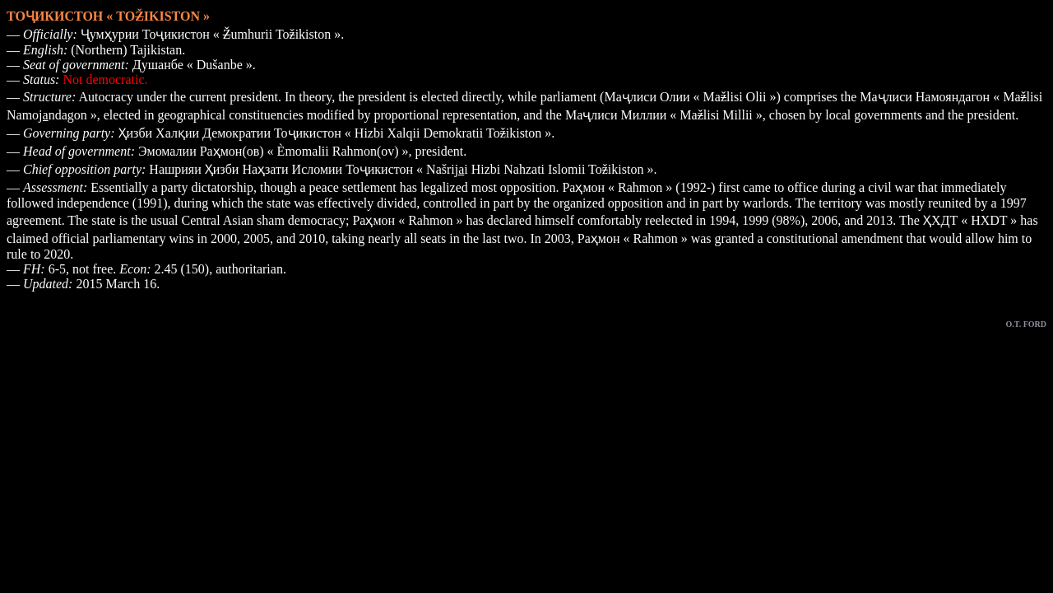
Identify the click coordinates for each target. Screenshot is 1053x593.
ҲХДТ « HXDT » (970, 220)
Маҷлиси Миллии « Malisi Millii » (664, 115)
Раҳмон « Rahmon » (617, 187)
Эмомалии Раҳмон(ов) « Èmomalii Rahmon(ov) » (273, 151)
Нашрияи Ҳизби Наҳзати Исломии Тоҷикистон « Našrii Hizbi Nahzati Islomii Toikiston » (401, 169)
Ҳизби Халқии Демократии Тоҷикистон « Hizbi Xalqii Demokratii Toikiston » (335, 133)
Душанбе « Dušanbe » (192, 65)
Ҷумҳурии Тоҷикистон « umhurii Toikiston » (211, 34)
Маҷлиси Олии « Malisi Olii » (690, 97)
